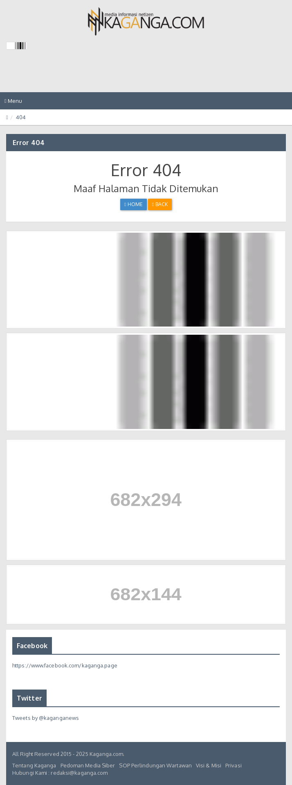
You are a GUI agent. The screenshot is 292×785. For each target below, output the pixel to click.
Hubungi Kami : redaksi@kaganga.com (60, 772)
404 (21, 117)
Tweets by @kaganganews (45, 718)
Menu (15, 102)
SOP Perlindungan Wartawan (155, 765)
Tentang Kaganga (34, 765)
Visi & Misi (208, 765)
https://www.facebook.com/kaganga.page (64, 665)
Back (160, 204)
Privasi (233, 765)
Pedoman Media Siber (88, 765)
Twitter (29, 698)
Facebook (32, 646)
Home (133, 204)
